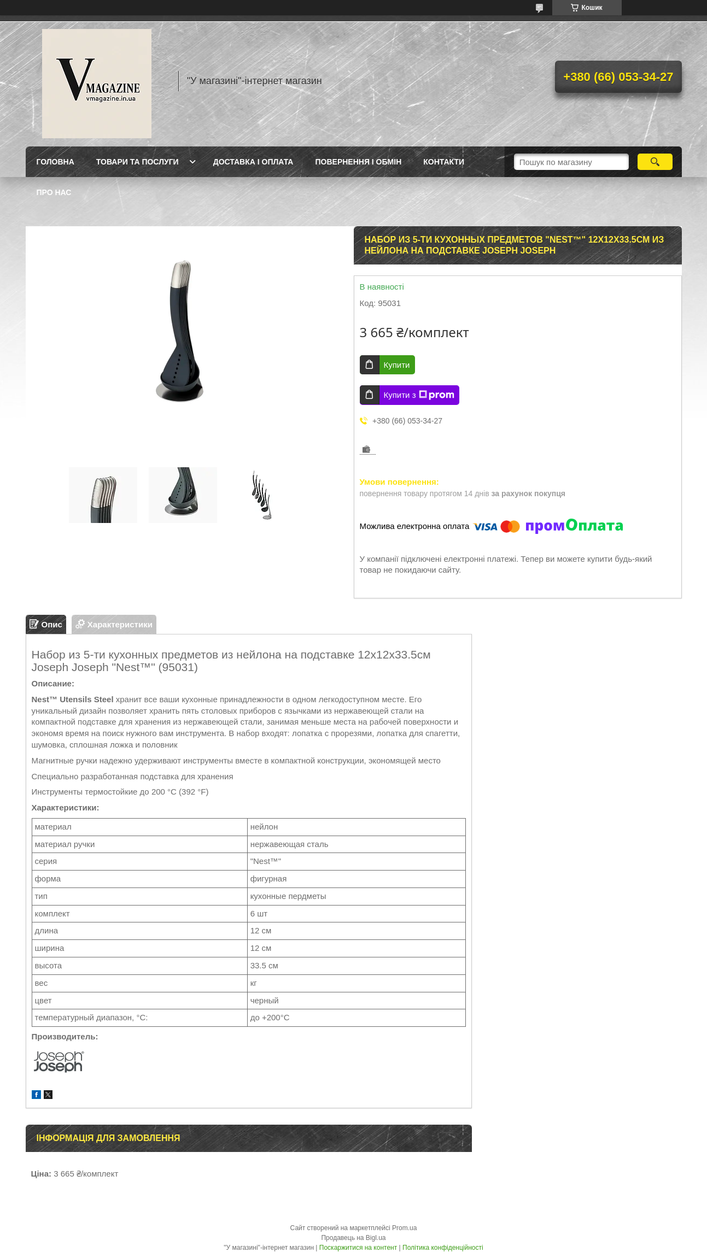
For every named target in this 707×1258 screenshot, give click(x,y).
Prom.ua (404, 1228)
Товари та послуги (137, 161)
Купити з (419, 395)
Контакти (443, 161)
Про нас (54, 192)
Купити (397, 364)
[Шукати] (655, 162)
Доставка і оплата (253, 161)
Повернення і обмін (358, 161)
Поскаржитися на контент (358, 1247)
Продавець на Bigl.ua (353, 1238)
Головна (55, 161)
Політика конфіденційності (442, 1247)
